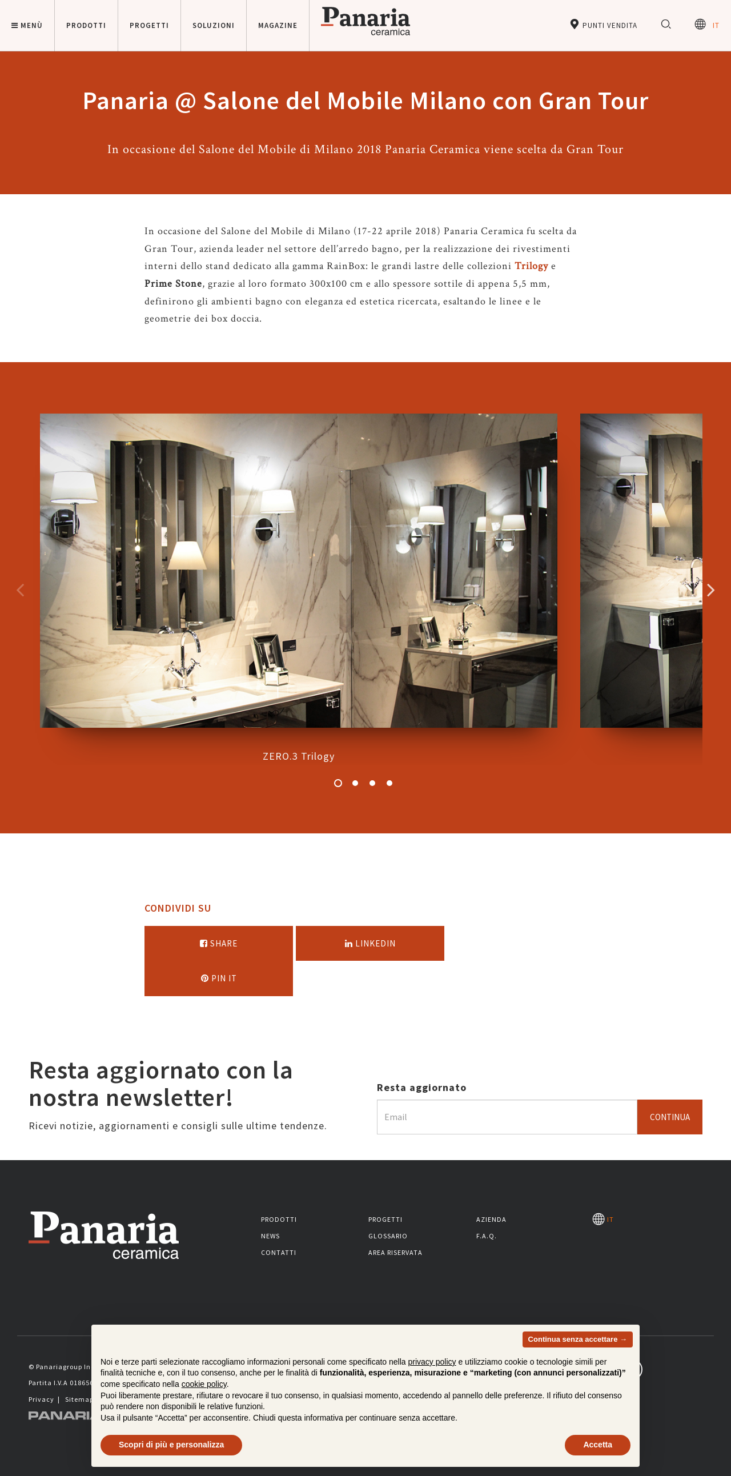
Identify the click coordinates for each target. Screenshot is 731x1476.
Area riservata (395, 1252)
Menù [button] (27, 25)
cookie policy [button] (204, 1384)
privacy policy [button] (432, 1361)
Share (219, 943)
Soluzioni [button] (213, 25)
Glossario (388, 1236)
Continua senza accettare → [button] (577, 1339)
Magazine (278, 25)
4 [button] (389, 783)
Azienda (491, 1219)
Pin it (219, 978)
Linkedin (370, 943)
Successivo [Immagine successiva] (711, 589)
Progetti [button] (149, 25)
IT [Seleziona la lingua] (707, 24)
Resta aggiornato (422, 1087)
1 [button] (338, 783)
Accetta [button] (597, 1444)
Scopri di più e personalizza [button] (171, 1444)
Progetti (385, 1219)
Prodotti (279, 1219)
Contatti (278, 1252)
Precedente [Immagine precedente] (20, 589)
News (270, 1236)
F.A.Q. (486, 1236)
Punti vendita (603, 24)
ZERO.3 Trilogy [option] (298, 588)
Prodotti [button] (86, 25)
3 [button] (372, 783)
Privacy (41, 1399)
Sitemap (79, 1399)
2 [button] (355, 783)
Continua (670, 1117)
